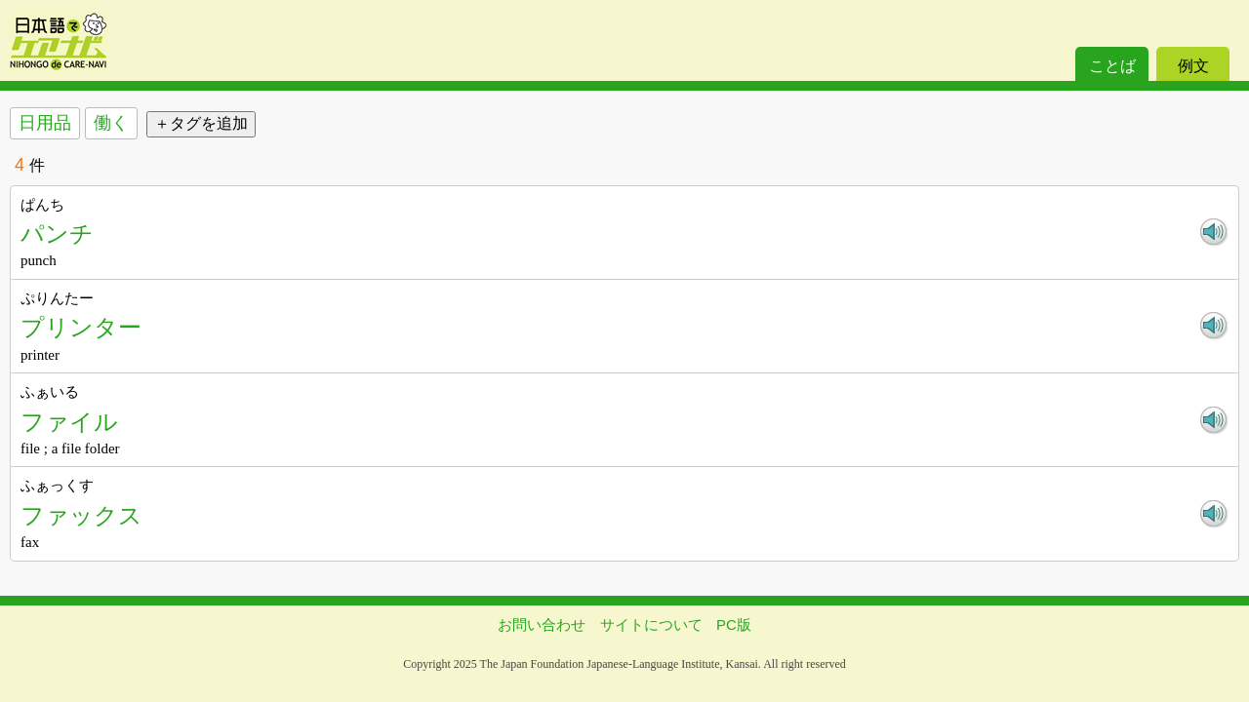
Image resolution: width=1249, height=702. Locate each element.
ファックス (81, 515)
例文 (1193, 66)
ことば (1112, 66)
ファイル (69, 422)
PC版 (733, 624)
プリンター (80, 327)
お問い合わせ (541, 624)
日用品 (45, 123)
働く (111, 123)
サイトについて (651, 624)
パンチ (57, 233)
